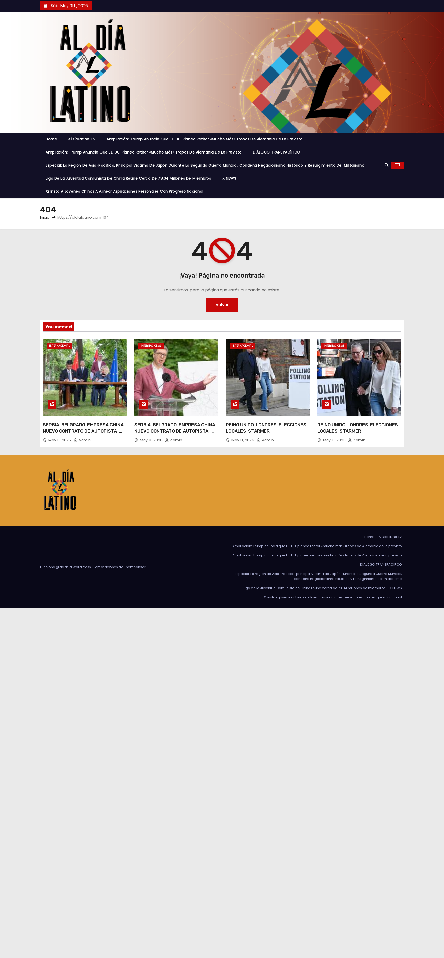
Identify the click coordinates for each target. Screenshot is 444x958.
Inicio (44, 217)
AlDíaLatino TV (81, 139)
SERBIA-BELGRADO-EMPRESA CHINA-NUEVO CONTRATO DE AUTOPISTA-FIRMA (84, 431)
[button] (387, 165)
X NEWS (229, 178)
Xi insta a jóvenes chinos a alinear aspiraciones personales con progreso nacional (124, 191)
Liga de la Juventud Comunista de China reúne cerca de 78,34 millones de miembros (128, 178)
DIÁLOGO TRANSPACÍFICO (276, 152)
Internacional (59, 346)
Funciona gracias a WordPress (66, 567)
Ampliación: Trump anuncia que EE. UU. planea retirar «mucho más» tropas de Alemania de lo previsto (204, 139)
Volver (222, 305)
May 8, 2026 (60, 440)
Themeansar (135, 567)
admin (82, 440)
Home (51, 139)
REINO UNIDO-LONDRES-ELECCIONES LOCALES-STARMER (266, 428)
